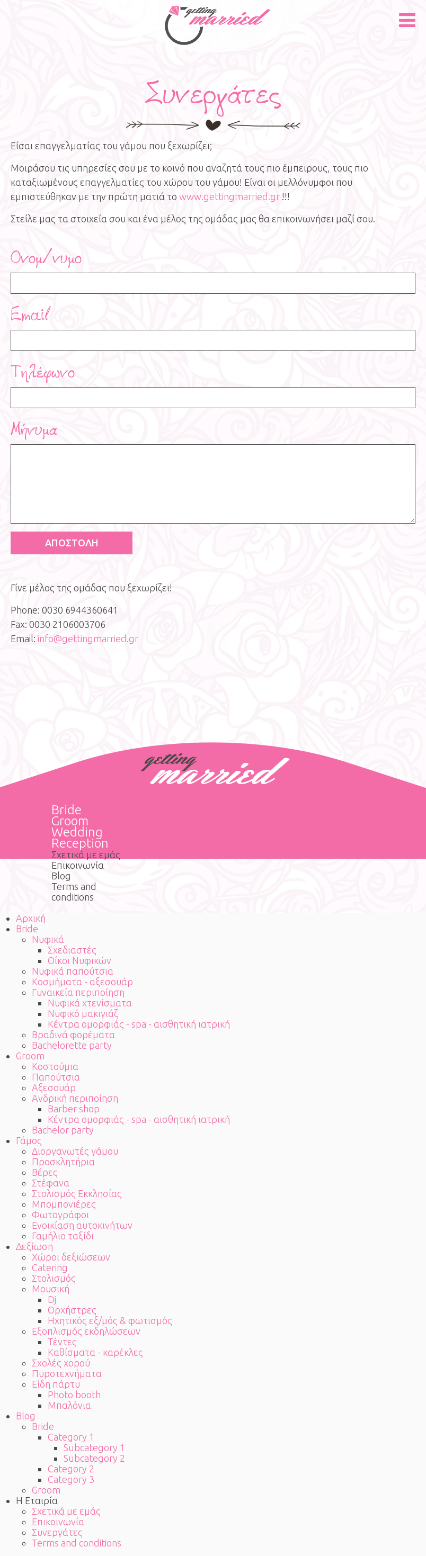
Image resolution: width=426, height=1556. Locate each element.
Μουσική (50, 1288)
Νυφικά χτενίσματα (90, 1002)
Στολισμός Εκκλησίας (77, 1193)
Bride (66, 810)
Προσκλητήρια (63, 1161)
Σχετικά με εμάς (85, 854)
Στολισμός (54, 1278)
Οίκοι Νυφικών (79, 960)
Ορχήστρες (72, 1310)
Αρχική (31, 918)
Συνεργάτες (57, 1532)
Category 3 (71, 1479)
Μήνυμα (34, 429)
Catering (50, 1267)
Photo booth (74, 1394)
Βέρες (45, 1172)
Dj (52, 1299)
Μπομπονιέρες (64, 1204)
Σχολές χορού (61, 1362)
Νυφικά (48, 939)
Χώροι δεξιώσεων (71, 1257)
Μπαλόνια (69, 1405)
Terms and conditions (73, 891)
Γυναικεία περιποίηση (78, 992)
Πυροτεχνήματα (67, 1373)
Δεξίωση (34, 1246)
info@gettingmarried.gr (88, 638)
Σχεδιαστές (72, 950)
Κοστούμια (55, 1066)
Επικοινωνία (77, 865)
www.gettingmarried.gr (229, 196)
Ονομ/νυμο (46, 258)
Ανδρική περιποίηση (75, 1098)
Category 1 (71, 1437)
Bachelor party (63, 1130)
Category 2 (71, 1468)
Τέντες (62, 1341)
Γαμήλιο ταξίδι (63, 1235)
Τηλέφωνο (43, 372)
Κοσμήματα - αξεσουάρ (82, 981)
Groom (69, 821)
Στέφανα (50, 1182)
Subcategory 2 (94, 1458)
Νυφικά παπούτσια (72, 971)
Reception (80, 843)
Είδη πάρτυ (56, 1384)
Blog (61, 875)
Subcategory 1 (94, 1447)
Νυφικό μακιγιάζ (83, 1013)
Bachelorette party (72, 1045)
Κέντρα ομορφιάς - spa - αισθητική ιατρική (139, 1024)
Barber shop (74, 1108)
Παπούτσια (56, 1077)
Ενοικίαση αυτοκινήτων (82, 1225)
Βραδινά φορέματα (73, 1034)
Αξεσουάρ (54, 1087)
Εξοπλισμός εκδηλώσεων (86, 1331)
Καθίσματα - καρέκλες (95, 1352)
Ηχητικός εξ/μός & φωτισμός (110, 1320)
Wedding (77, 832)
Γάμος (29, 1140)
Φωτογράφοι (60, 1214)
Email (31, 315)
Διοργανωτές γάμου (75, 1151)
